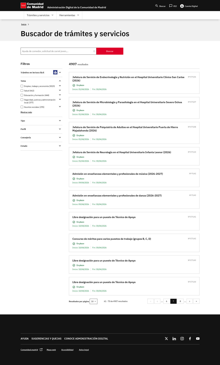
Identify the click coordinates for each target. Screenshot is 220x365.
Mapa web (51, 349)
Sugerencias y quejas (46, 338)
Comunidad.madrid (29, 349)
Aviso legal (84, 349)
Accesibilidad (67, 349)
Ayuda (25, 338)
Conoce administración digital (86, 338)
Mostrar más (26, 112)
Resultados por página (79, 301)
